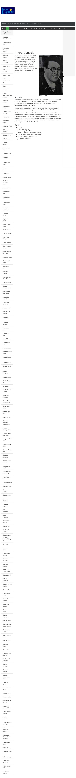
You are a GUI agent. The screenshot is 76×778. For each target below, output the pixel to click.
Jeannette (5, 158)
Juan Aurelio (6, 292)
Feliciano (5, 505)
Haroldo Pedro (6, 594)
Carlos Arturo (6, 570)
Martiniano (5, 510)
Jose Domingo (6, 761)
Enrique (5, 101)
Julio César (6, 683)
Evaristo (5, 272)
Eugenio (6, 148)
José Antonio (6, 88)
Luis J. (7, 640)
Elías (6, 343)
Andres (6, 490)
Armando (7, 247)
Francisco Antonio (5, 182)
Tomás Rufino (6, 767)
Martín (5, 645)
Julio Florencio (6, 659)
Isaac (7, 486)
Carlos (6, 139)
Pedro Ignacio (7, 401)
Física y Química (36, 23)
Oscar (7, 153)
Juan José (6, 267)
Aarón (6, 328)
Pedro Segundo (6, 303)
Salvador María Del (7, 278)
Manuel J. (7, 358)
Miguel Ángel (7, 445)
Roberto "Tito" (7, 688)
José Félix (7, 654)
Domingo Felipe (7, 428)
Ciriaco (7, 748)
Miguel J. (7, 752)
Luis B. (6, 467)
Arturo (7, 177)
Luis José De (7, 521)
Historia (4, 23)
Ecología (22, 23)
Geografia (10, 23)
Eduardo (7, 693)
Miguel (6, 121)
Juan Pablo (6, 107)
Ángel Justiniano (7, 252)
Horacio (5, 130)
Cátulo (7, 377)
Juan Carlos (6, 318)
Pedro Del (7, 381)
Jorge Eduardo (5, 565)
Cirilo (6, 649)
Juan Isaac (6, 610)
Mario (6, 117)
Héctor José (7, 439)
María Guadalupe (6, 737)
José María (6, 203)
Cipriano (7, 417)
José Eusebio (7, 585)
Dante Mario (6, 225)
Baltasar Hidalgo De (7, 538)
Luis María (6, 163)
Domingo (7, 757)
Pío (7, 575)
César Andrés (7, 530)
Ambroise (5, 717)
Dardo (6, 677)
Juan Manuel (6, 312)
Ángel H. (7, 66)
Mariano (5, 56)
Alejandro (5, 456)
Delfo (6, 75)
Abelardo (5, 372)
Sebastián (5, 61)
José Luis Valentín (6, 208)
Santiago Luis (6, 616)
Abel (7, 495)
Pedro (6, 339)
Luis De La (6, 729)
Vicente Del (7, 367)
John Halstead (5, 559)
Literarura (28, 23)
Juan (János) (6, 772)
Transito (6, 554)
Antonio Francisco (7, 112)
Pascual (5, 599)
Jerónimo (7, 697)
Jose (7, 188)
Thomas (5, 548)
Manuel (7, 242)
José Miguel (6, 261)
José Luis (6, 192)
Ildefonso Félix (6, 422)
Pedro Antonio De (7, 472)
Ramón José (7, 450)
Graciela (5, 143)
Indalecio (5, 499)
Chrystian (5, 579)
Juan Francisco (6, 396)
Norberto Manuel (7, 712)
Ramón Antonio (7, 390)
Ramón (7, 282)
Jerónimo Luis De (6, 80)
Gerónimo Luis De (7, 95)
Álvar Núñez (6, 49)
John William (6, 605)
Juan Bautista (6, 70)
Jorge (6, 219)
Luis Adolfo (7, 636)
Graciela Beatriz (7, 43)
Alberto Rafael (6, 707)
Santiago (5, 665)
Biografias (16, 23)
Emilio (6, 229)
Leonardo (5, 323)
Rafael (7, 386)
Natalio (7, 287)
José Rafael (7, 434)
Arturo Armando (7, 625)
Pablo (7, 126)
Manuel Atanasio (7, 38)
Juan (7, 135)
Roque (7, 257)
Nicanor (7, 701)
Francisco (5, 168)
